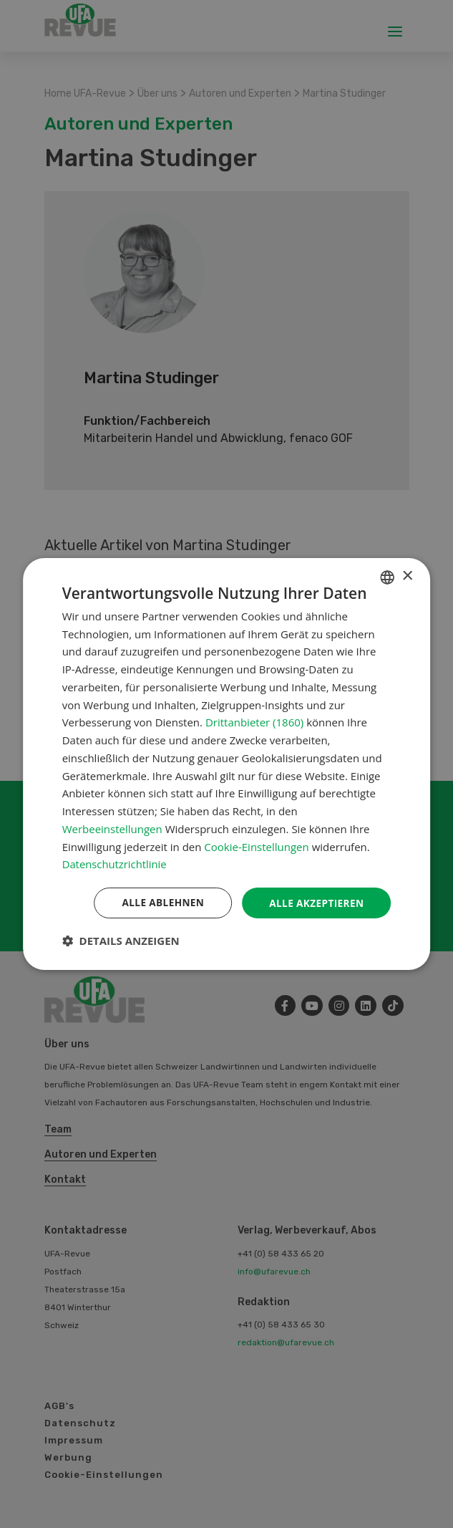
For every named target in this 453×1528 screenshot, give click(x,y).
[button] (121, 941)
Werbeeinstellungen (112, 828)
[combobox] (387, 577)
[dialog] (227, 764)
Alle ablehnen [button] (159, 902)
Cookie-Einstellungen (256, 846)
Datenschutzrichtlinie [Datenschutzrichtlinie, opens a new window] (115, 864)
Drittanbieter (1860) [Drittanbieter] (254, 722)
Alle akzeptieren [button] (315, 902)
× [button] (406, 575)
